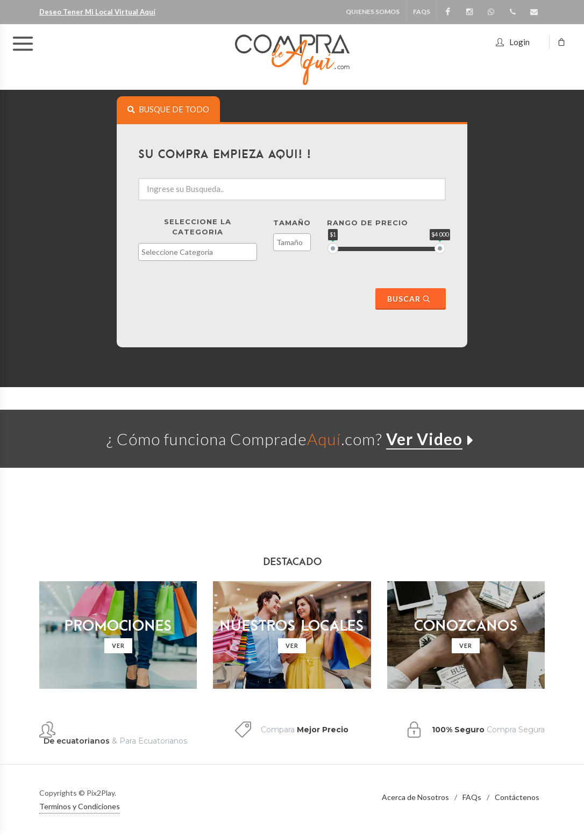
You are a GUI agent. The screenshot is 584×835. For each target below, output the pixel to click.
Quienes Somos (373, 12)
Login (513, 40)
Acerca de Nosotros (415, 797)
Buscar (409, 298)
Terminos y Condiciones (79, 806)
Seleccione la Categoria (197, 227)
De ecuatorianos (77, 741)
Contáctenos (517, 797)
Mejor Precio (322, 729)
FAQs (471, 797)
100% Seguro (458, 729)
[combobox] (197, 252)
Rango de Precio (367, 222)
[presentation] (168, 109)
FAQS (421, 12)
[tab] (168, 109)
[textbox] (200, 252)
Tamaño (292, 222)
